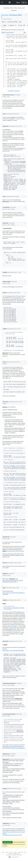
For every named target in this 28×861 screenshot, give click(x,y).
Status (15, 852)
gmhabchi (5, 573)
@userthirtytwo (8, 228)
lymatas (5, 788)
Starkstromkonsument (8, 95)
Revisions (12, 25)
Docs (25, 852)
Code (4, 25)
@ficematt (12, 578)
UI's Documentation (16, 297)
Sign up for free (7, 842)
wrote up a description (8, 553)
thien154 (5, 562)
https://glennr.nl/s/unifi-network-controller (12, 580)
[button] (20, 22)
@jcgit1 (4, 603)
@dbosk (4, 551)
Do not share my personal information (14, 855)
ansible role (19, 553)
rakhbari (5, 328)
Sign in (18, 2)
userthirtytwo (6, 207)
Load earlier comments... (14, 91)
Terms (3, 852)
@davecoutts (5, 201)
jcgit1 (4, 587)
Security (11, 852)
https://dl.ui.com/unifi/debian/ (18, 748)
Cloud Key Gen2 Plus (14, 627)
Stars (21, 25)
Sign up (24, 2)
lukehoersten (6, 537)
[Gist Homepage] (9, 2)
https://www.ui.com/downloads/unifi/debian (13, 592)
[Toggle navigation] (2, 2)
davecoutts (4, 15)
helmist (4, 292)
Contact (10, 853)
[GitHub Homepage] (10, 857)
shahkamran (6, 823)
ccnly (4, 114)
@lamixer (4, 407)
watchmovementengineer (9, 683)
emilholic (5, 272)
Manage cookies (16, 853)
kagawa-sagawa (7, 281)
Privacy (7, 852)
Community (20, 852)
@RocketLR (5, 353)
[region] (14, 61)
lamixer (4, 362)
